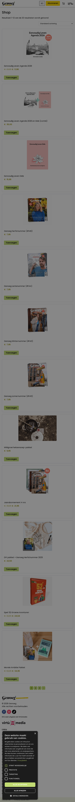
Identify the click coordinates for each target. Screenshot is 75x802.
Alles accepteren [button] (20, 785)
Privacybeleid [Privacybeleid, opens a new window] (22, 760)
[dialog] (37, 401)
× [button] (35, 733)
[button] (20, 795)
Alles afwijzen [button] (20, 791)
